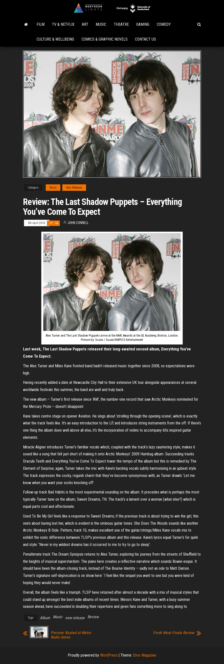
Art (85, 24)
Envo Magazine (144, 655)
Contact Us (145, 39)
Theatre (121, 24)
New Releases (74, 187)
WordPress (108, 655)
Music (101, 24)
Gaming (142, 24)
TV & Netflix (63, 24)
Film (41, 24)
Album (45, 617)
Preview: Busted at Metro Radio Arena (71, 635)
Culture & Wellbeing (55, 39)
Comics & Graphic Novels (105, 39)
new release (75, 617)
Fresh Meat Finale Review (173, 633)
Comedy (164, 24)
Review (93, 617)
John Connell (78, 223)
